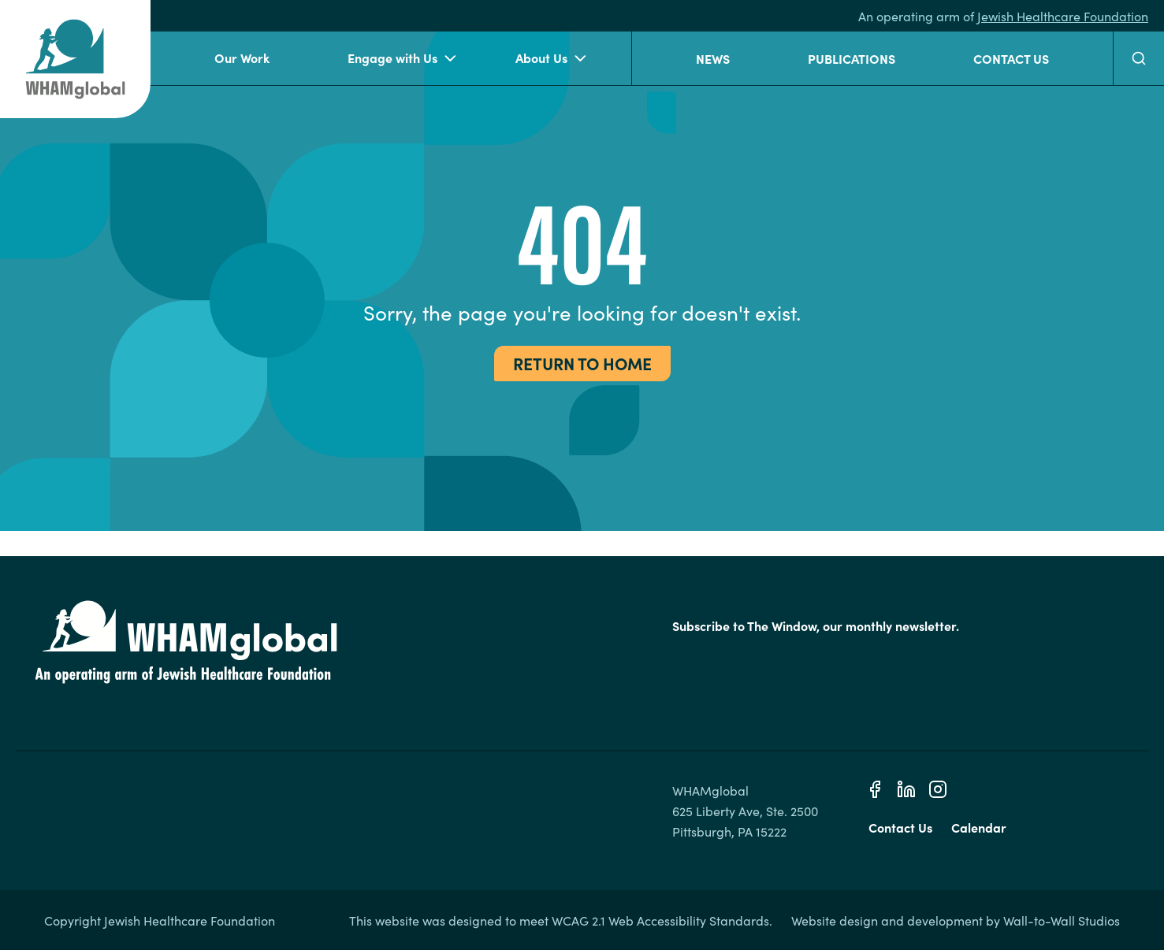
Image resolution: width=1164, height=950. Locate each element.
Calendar (978, 827)
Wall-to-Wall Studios (1061, 920)
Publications (851, 58)
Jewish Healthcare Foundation (1062, 15)
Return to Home (582, 363)
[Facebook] (875, 789)
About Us (550, 58)
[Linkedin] (906, 789)
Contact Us (1011, 58)
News (713, 58)
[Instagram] (938, 789)
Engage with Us (402, 58)
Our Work (242, 57)
